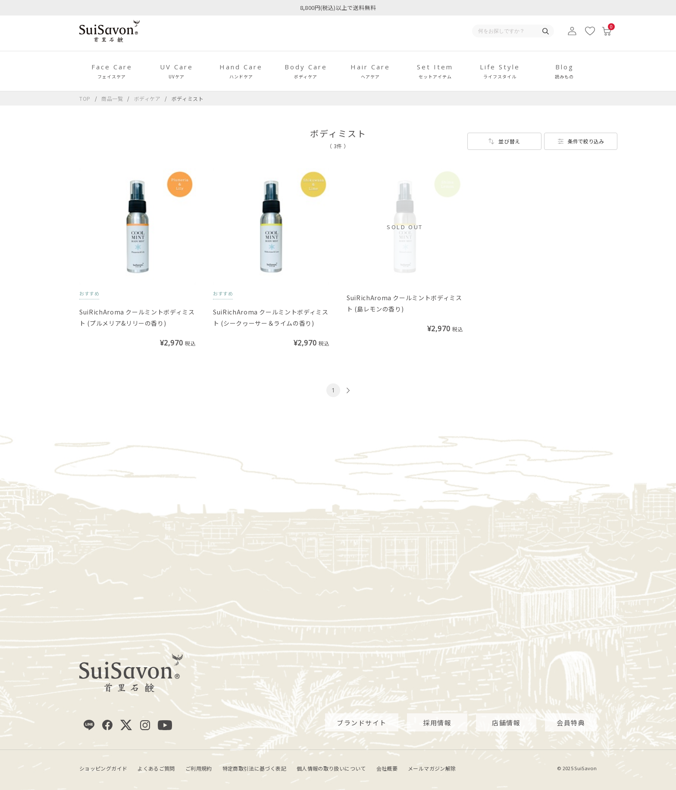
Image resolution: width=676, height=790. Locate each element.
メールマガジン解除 (432, 768)
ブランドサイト (362, 722)
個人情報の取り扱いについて (331, 768)
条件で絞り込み (586, 141)
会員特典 (571, 722)
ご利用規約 (198, 768)
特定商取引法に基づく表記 (254, 768)
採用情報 (437, 722)
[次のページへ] (347, 390)
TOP (85, 98)
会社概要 (386, 768)
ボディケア (148, 98)
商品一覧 (112, 98)
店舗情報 (506, 722)
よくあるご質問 (156, 768)
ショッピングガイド (103, 768)
